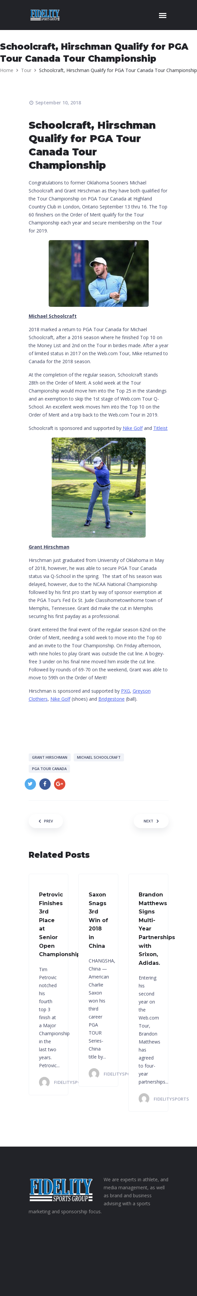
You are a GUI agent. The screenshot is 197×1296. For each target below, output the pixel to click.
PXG (125, 691)
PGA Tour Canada (49, 768)
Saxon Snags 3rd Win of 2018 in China (98, 920)
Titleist (160, 428)
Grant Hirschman (49, 757)
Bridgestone (111, 699)
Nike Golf (133, 428)
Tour (26, 70)
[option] (99, 87)
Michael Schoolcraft (99, 757)
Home (6, 70)
